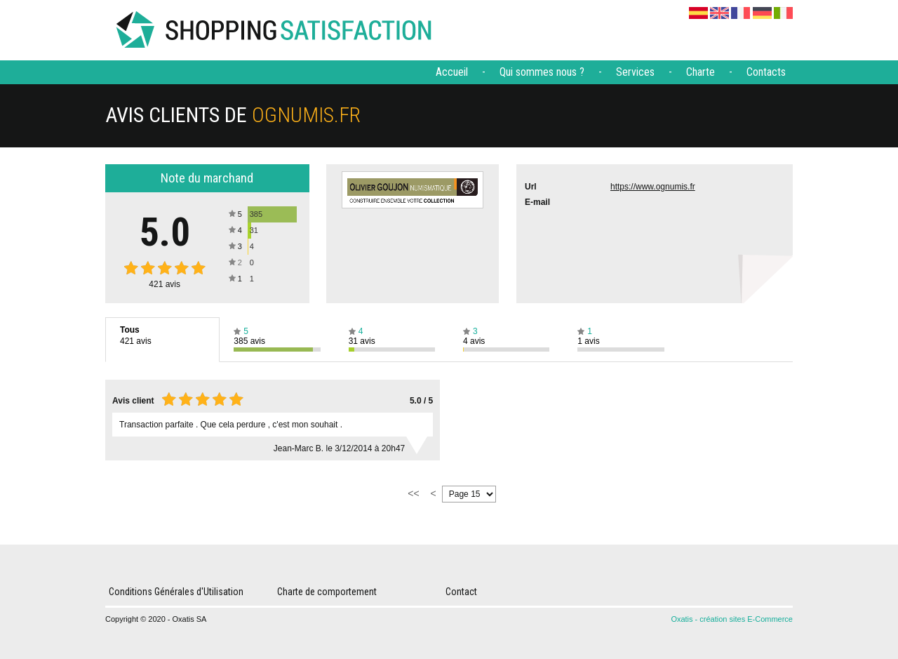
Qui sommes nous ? (542, 72)
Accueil (452, 72)
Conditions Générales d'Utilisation (176, 591)
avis (164, 284)
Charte (700, 72)
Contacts (766, 72)
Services (635, 72)
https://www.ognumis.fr (652, 187)
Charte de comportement (327, 591)
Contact (461, 591)
